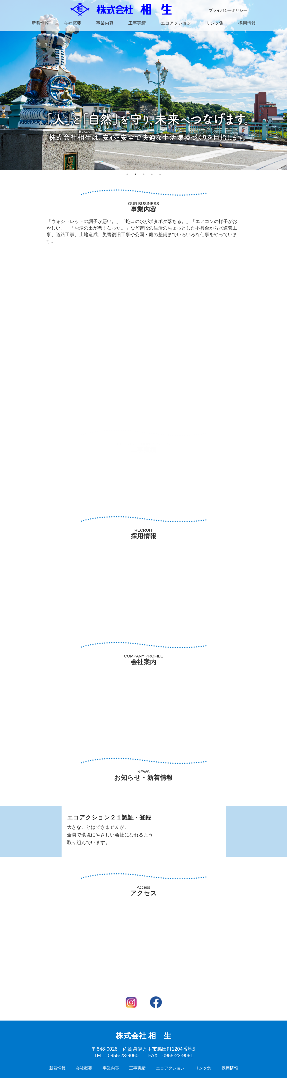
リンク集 (215, 23)
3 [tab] (143, 174)
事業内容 (105, 23)
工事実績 (137, 23)
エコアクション (176, 23)
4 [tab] (152, 174)
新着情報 (40, 23)
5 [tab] (160, 174)
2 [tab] (135, 174)
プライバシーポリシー (228, 10)
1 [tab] (127, 174)
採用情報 (247, 23)
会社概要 (72, 23)
